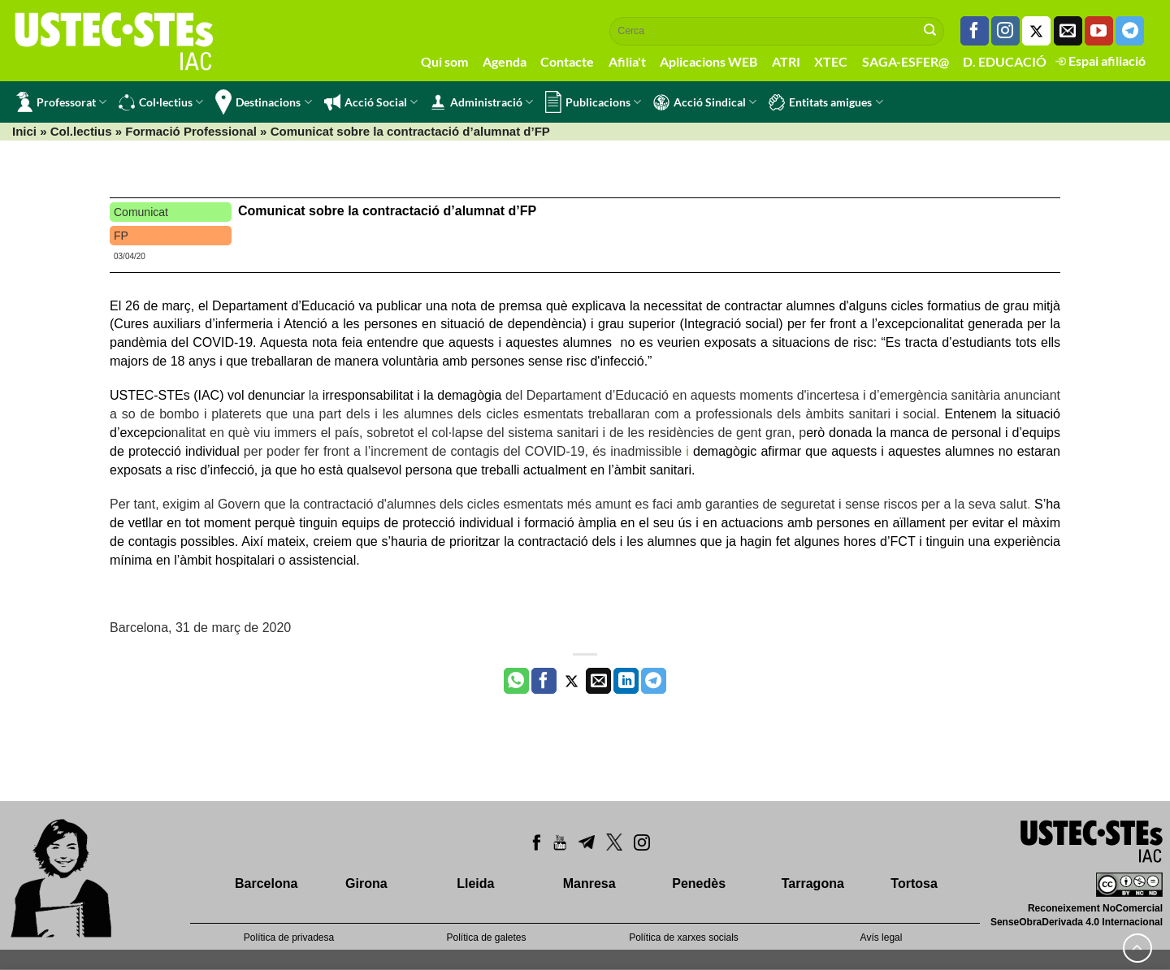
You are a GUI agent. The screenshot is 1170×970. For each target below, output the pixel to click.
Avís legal (881, 937)
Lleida (475, 883)
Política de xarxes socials (684, 937)
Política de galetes (486, 937)
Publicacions (593, 102)
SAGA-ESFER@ (905, 61)
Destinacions (263, 102)
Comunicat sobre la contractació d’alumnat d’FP (387, 211)
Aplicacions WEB (708, 61)
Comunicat (141, 212)
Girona (366, 883)
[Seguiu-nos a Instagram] (1005, 30)
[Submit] (930, 31)
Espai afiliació (1100, 60)
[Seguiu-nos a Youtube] (1099, 30)
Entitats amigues (825, 102)
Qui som (444, 61)
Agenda (504, 61)
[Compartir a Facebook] (544, 681)
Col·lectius (161, 102)
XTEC (830, 61)
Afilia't (627, 61)
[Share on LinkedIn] (626, 681)
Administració (481, 102)
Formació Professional (191, 131)
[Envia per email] (598, 681)
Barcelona (266, 883)
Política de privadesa (289, 937)
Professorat (61, 102)
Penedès (699, 883)
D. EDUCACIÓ (1004, 61)
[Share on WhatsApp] (516, 681)
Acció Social (371, 102)
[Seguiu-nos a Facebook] (974, 30)
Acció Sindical (704, 102)
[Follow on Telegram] (1130, 30)
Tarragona (813, 883)
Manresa (589, 883)
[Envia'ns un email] (1068, 30)
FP (121, 235)
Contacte (567, 61)
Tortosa (913, 883)
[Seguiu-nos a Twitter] (1036, 30)
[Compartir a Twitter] (571, 681)
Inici (24, 131)
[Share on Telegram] (653, 681)
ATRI (786, 61)
